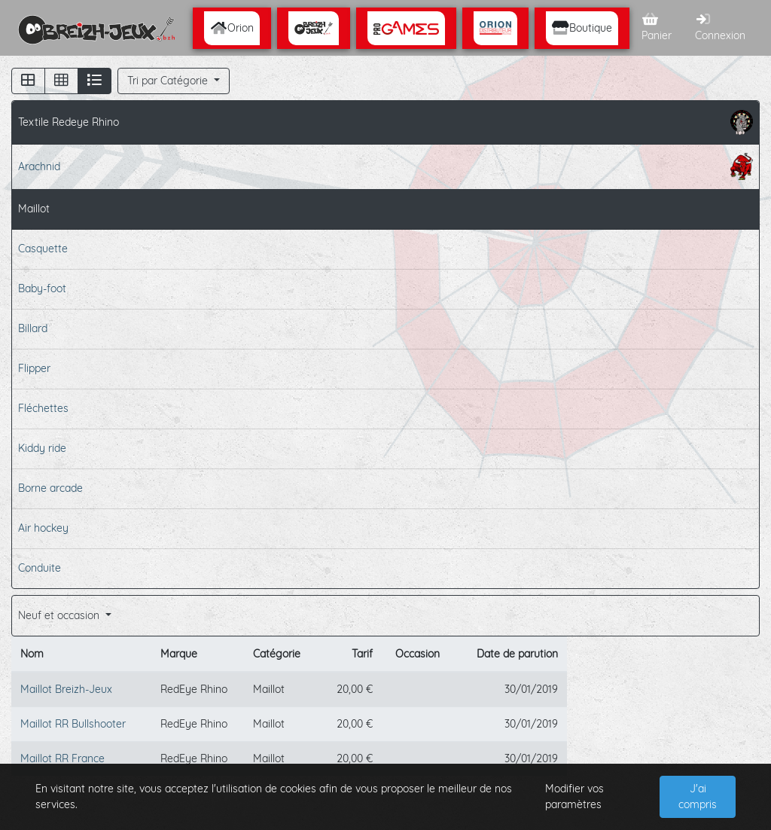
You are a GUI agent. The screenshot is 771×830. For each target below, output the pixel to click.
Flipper (34, 368)
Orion (232, 28)
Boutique (582, 28)
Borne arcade (50, 488)
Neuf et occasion (60, 615)
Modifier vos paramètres (574, 796)
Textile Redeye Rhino (385, 122)
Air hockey (43, 528)
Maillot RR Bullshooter (73, 724)
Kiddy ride (42, 448)
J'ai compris (697, 796)
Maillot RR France (62, 758)
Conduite (39, 568)
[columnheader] (81, 655)
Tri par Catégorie (169, 80)
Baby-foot (42, 288)
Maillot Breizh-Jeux (66, 689)
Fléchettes (43, 408)
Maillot (34, 208)
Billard (32, 328)
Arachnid (385, 166)
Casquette (43, 248)
